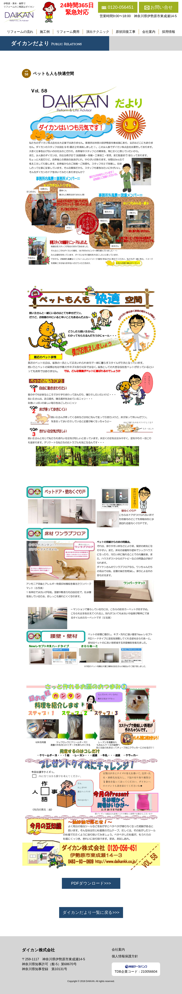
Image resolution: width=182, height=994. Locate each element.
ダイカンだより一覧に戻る (87, 912)
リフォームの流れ (20, 32)
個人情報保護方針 (125, 956)
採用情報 (168, 32)
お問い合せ (161, 7)
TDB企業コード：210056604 (136, 969)
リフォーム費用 (67, 32)
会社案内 (148, 32)
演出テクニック (97, 32)
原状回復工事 (125, 32)
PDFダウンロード (87, 883)
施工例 (45, 32)
